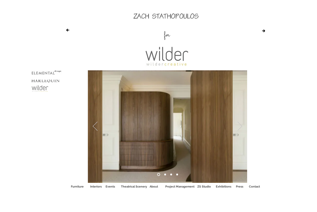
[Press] (240, 186)
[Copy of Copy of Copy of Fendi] (171, 175)
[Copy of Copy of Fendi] (165, 175)
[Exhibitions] (223, 186)
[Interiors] (96, 186)
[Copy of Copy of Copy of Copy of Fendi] (177, 175)
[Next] (239, 127)
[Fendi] (158, 174)
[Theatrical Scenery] (134, 186)
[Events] (110, 186)
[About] (154, 186)
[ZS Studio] (204, 186)
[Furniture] (77, 186)
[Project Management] (180, 186)
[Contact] (254, 186)
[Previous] (95, 127)
